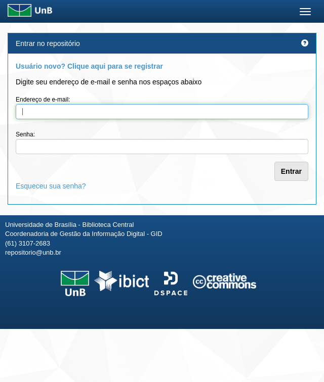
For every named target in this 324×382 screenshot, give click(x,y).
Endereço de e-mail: (43, 99)
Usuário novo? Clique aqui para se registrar (89, 66)
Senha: (25, 134)
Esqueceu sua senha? (51, 186)
